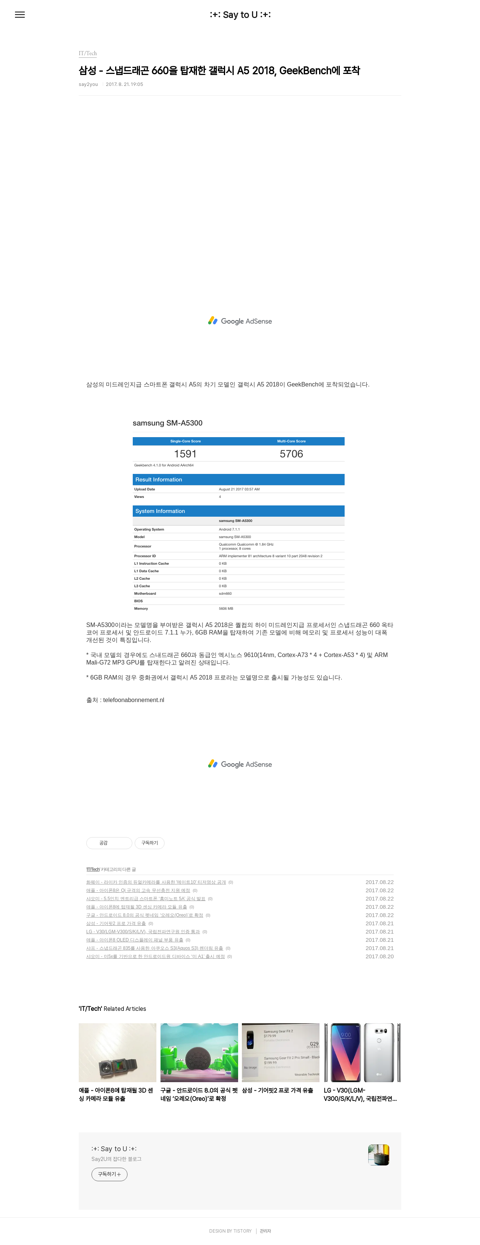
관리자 (265, 1231)
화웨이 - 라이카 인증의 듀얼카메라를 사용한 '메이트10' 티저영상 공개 (156, 882)
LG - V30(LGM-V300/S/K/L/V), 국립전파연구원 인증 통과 (143, 931)
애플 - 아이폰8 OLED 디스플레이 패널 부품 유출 (134, 940)
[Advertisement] (240, 197)
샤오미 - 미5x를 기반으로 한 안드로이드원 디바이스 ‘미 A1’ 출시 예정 (155, 956)
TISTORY (242, 1231)
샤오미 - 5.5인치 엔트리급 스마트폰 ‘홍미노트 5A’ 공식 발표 (146, 898)
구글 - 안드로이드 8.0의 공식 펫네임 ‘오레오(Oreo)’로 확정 (144, 915)
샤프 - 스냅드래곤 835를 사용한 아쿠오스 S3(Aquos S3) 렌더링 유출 (154, 948)
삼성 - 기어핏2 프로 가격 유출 (116, 923)
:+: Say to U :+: (240, 15)
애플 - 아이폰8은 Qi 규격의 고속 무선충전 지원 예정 (138, 890)
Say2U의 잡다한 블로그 (116, 1159)
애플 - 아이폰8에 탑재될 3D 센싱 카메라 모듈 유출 (136, 907)
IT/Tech (93, 869)
